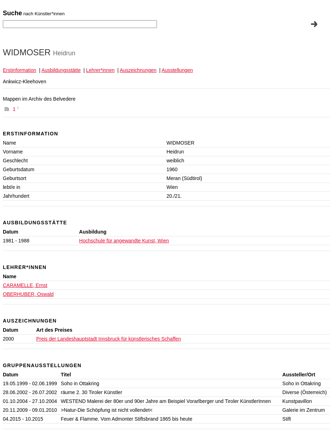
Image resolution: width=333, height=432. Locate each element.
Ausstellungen (177, 70)
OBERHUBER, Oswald (28, 294)
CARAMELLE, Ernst (25, 285)
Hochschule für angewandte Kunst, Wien (124, 240)
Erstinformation (19, 70)
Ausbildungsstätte (61, 70)
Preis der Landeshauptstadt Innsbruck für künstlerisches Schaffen (108, 339)
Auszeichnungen (138, 70)
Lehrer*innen (100, 70)
